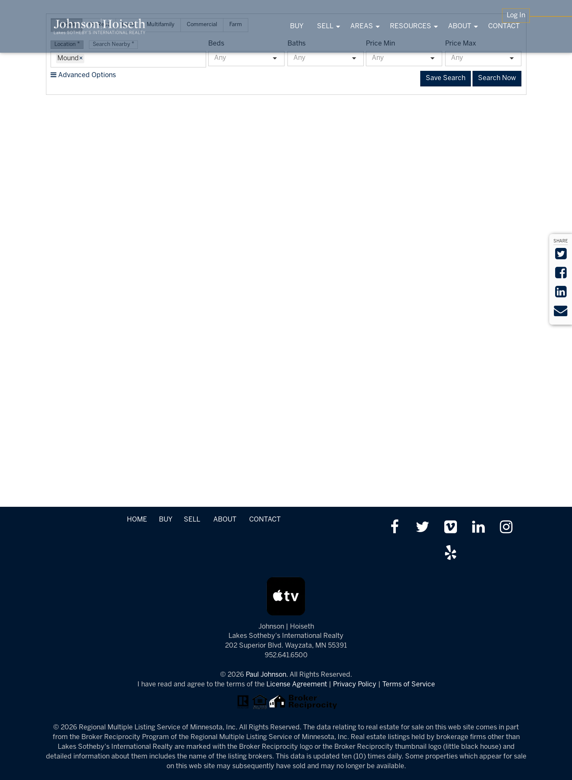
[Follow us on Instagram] (506, 528)
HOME (137, 519)
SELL (192, 519)
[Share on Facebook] (561, 275)
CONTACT (265, 519)
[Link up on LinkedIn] (478, 528)
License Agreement (296, 684)
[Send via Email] (560, 313)
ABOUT (224, 519)
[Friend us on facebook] (394, 528)
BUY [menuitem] (296, 26)
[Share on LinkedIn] (561, 294)
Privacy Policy (354, 684)
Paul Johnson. (267, 675)
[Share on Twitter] (561, 256)
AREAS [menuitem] (361, 26)
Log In (516, 15)
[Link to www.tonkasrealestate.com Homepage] (99, 26)
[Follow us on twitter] (422, 528)
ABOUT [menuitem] (459, 26)
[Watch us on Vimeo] (450, 528)
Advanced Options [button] (83, 75)
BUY (165, 519)
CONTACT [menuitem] (504, 26)
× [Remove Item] (81, 58)
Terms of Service (408, 684)
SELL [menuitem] (325, 26)
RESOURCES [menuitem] (410, 26)
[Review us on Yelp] (450, 554)
